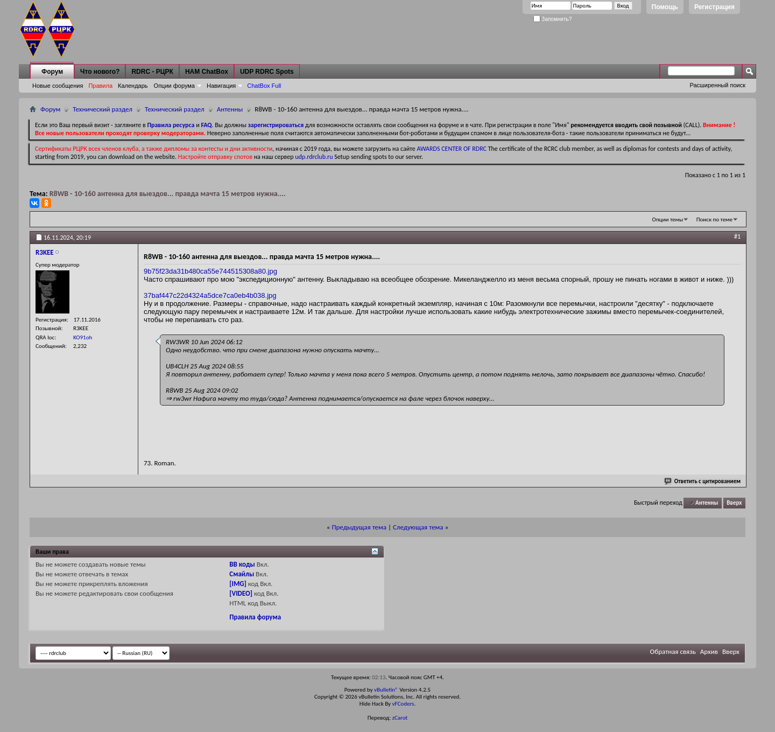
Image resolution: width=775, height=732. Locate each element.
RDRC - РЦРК (152, 71)
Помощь (665, 7)
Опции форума (174, 85)
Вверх (734, 502)
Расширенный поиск (717, 85)
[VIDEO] (240, 593)
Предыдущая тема (359, 527)
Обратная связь (673, 651)
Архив (709, 651)
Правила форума (255, 617)
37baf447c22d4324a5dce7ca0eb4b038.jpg (210, 295)
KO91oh (82, 337)
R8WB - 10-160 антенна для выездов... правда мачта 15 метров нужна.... (168, 193)
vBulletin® (386, 689)
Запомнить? (552, 19)
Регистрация (714, 7)
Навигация (221, 85)
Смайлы (241, 574)
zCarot (400, 717)
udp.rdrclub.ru (314, 157)
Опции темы (668, 219)
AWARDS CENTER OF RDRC (452, 148)
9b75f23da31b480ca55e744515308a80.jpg (210, 271)
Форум (52, 71)
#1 (737, 236)
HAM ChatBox (206, 71)
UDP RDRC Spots (267, 71)
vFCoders (403, 703)
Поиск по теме (714, 219)
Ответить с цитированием (703, 481)
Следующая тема (418, 527)
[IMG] (237, 584)
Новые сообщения (57, 85)
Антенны (230, 109)
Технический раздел (102, 109)
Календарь (133, 85)
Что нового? (99, 71)
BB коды (242, 564)
